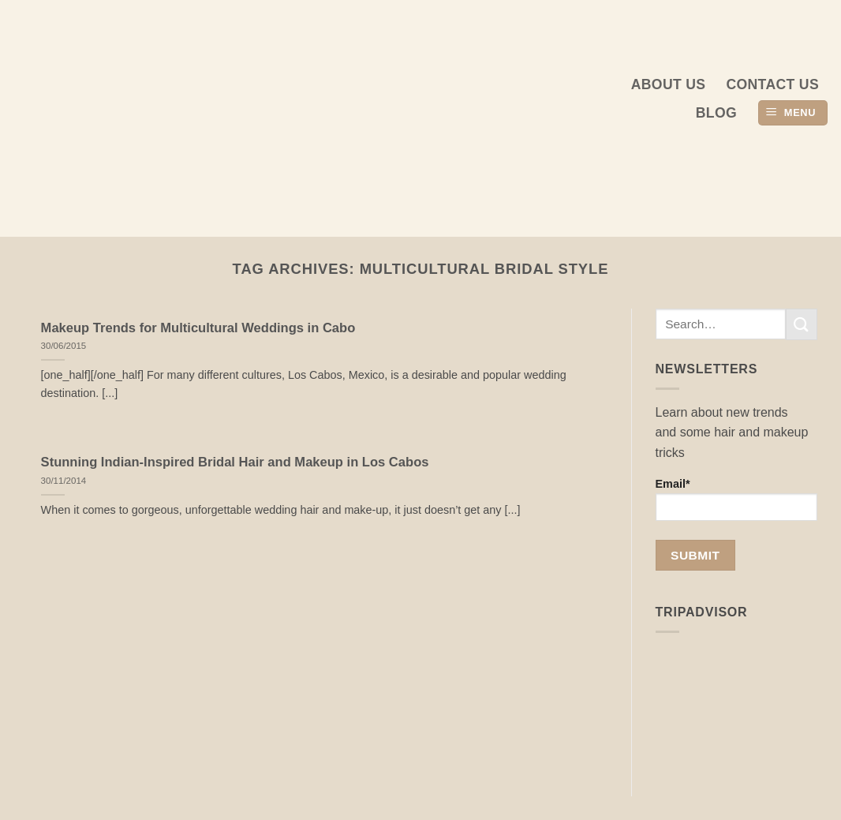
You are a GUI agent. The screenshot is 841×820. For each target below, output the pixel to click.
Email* (737, 499)
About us (668, 84)
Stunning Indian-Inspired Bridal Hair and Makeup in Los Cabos (235, 462)
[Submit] (801, 324)
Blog (716, 113)
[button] (793, 113)
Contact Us (772, 84)
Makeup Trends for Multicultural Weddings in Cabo (198, 327)
